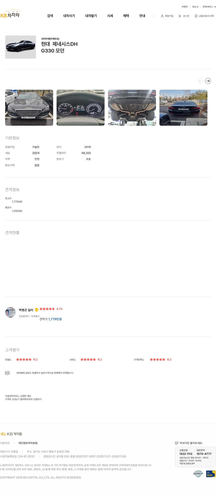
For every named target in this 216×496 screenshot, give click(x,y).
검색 (50, 16)
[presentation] (200, 81)
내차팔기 (91, 16)
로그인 (184, 16)
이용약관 (5, 443)
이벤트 (185, 6)
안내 (142, 16)
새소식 (195, 6)
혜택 (126, 16)
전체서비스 (208, 6)
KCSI (214, 470)
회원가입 (167, 16)
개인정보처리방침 (28, 443)
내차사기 (69, 16)
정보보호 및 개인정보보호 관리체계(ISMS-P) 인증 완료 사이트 (198, 470)
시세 (110, 16)
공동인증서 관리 (204, 16)
